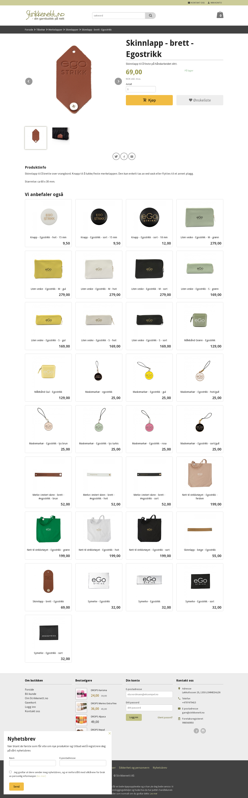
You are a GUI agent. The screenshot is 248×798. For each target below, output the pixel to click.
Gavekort (30, 703)
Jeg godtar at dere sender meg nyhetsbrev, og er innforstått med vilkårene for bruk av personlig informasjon (57, 774)
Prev (32, 80)
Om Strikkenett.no (36, 699)
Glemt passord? (165, 718)
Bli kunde (30, 694)
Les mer (153, 794)
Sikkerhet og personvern (134, 768)
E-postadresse (134, 689)
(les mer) (41, 776)
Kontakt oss (32, 712)
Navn (32, 761)
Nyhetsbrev (160, 768)
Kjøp (149, 100)
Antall (129, 84)
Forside (29, 29)
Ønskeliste (200, 100)
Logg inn (30, 707)
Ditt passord (132, 703)
